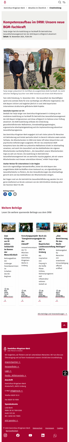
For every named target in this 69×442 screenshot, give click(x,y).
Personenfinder (11, 367)
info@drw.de (15, 391)
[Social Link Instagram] (5, 436)
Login (7, 371)
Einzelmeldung (55, 8)
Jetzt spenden (10, 420)
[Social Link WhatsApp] (55, 437)
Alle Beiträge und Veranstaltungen (51, 314)
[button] (5, 194)
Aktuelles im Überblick (37, 8)
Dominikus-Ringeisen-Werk (14, 8)
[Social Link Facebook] (18, 436)
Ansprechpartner (11, 362)
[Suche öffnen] (60, 3)
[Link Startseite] (5, 3)
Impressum (49, 428)
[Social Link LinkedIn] (43, 436)
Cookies (60, 428)
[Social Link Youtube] (30, 436)
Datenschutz (37, 428)
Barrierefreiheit (12, 431)
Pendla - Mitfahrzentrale (14, 375)
